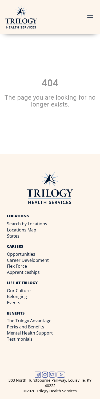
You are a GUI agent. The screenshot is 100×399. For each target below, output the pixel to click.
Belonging (17, 296)
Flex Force (17, 266)
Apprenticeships (23, 272)
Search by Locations (27, 224)
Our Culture (19, 291)
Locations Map (21, 230)
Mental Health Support (30, 333)
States (13, 236)
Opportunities (21, 254)
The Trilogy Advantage (29, 321)
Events (13, 303)
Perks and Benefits (25, 327)
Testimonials (20, 339)
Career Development (28, 260)
